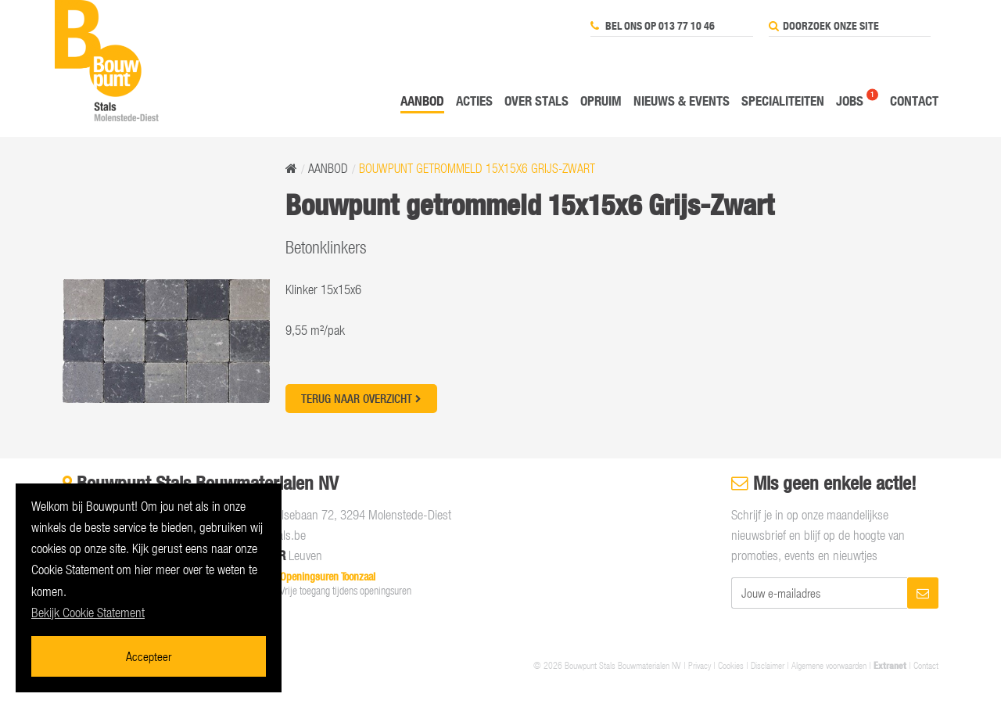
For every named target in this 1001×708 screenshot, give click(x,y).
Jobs (849, 100)
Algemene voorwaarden (828, 665)
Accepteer (148, 656)
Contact (914, 100)
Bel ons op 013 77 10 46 (652, 26)
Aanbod (422, 100)
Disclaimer (767, 665)
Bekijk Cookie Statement (88, 612)
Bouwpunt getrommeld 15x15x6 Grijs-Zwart (477, 168)
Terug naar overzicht (361, 398)
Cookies (731, 665)
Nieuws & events (681, 100)
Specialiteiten (782, 100)
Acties (474, 100)
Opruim (601, 100)
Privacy (699, 665)
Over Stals (536, 100)
